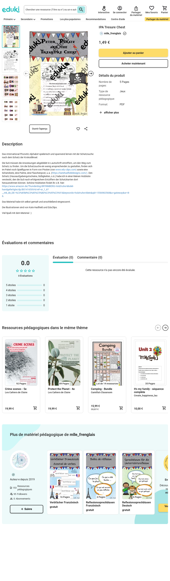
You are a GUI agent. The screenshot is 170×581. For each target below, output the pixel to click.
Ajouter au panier (133, 52)
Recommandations (96, 19)
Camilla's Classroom (101, 392)
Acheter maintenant (133, 63)
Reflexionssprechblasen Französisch (100, 504)
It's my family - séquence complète (149, 390)
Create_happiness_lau (145, 395)
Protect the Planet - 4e (61, 389)
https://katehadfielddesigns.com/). (70, 173)
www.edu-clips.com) (66, 169)
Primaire (9, 19)
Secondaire (28, 19)
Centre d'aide (118, 19)
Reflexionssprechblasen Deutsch (136, 504)
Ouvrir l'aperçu (39, 128)
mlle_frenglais (112, 33)
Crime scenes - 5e (16, 389)
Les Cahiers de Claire (16, 392)
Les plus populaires (70, 19)
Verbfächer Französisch (64, 502)
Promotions (47, 19)
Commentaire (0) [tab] (89, 257)
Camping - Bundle (101, 389)
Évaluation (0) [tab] (63, 257)
